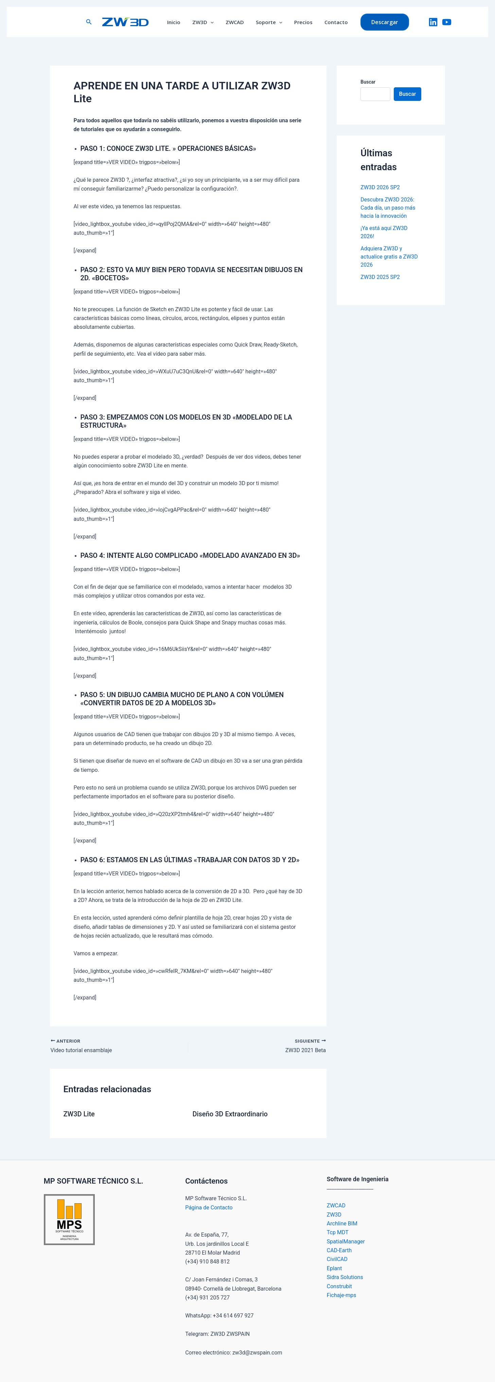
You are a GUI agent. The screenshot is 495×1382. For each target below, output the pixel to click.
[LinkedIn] (433, 22)
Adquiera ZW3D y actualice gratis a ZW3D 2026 (389, 256)
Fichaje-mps (341, 1295)
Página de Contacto (208, 1207)
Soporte (268, 22)
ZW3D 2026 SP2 (380, 187)
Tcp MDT (338, 1232)
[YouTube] (447, 22)
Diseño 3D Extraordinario (230, 1114)
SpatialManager (346, 1241)
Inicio (177, 22)
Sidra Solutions (345, 1277)
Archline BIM (342, 1223)
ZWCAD (235, 22)
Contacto (331, 22)
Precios (300, 22)
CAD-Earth (339, 1250)
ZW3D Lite (79, 1114)
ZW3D (205, 22)
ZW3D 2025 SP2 (380, 277)
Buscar (367, 82)
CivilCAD (337, 1259)
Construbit (339, 1286)
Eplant (334, 1268)
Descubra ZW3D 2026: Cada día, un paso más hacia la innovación (387, 207)
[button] (94, 22)
